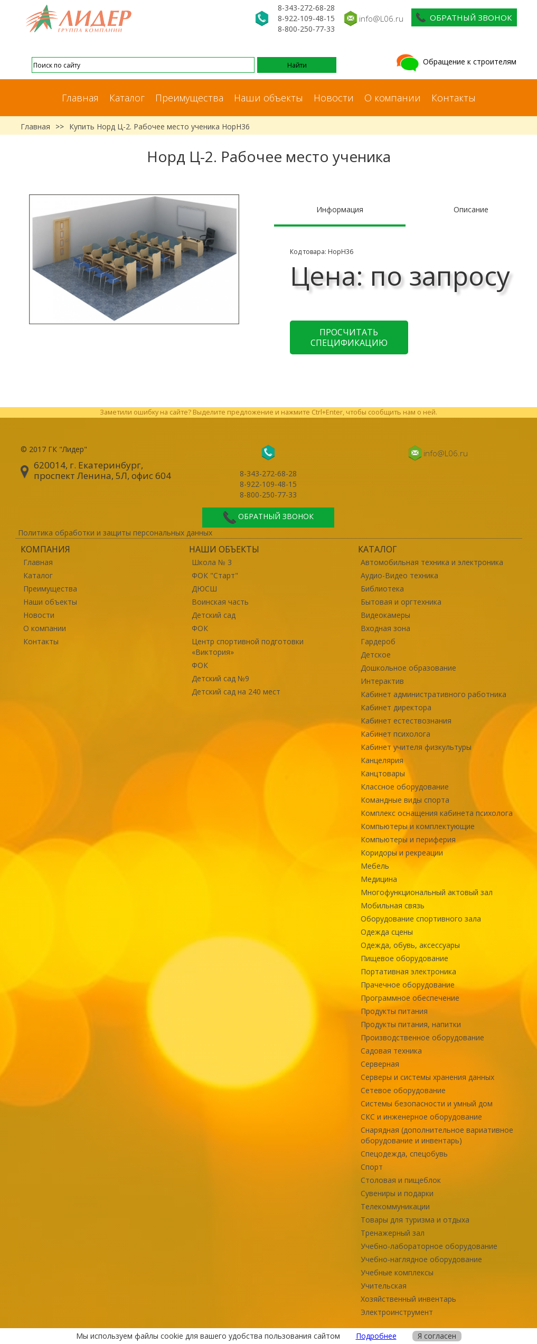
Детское (376, 655)
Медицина (379, 879)
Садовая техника (391, 1051)
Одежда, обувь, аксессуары (410, 945)
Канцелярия (382, 760)
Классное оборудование (405, 787)
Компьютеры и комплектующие (418, 826)
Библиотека (382, 589)
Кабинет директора (396, 707)
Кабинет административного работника (433, 694)
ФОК (200, 628)
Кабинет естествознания (406, 721)
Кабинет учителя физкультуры (416, 747)
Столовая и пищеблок (401, 1180)
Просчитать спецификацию (349, 337)
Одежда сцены (387, 932)
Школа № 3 (212, 562)
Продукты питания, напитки (411, 1024)
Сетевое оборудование (403, 1090)
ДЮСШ (204, 589)
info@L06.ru (381, 18)
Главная (80, 97)
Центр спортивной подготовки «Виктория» (248, 646)
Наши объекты (268, 97)
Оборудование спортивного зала (421, 919)
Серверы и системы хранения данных (427, 1077)
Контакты (453, 97)
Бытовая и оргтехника (401, 602)
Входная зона (385, 628)
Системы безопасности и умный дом (427, 1103)
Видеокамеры (385, 615)
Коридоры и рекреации (402, 853)
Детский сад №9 (220, 678)
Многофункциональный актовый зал (427, 892)
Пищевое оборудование (404, 958)
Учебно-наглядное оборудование (421, 1259)
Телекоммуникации (395, 1206)
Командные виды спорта (405, 800)
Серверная (380, 1064)
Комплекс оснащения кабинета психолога (437, 813)
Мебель (375, 866)
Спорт (372, 1167)
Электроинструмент (397, 1312)
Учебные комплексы (397, 1272)
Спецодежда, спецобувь (404, 1154)
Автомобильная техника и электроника (432, 562)
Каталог (127, 97)
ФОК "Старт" (215, 575)
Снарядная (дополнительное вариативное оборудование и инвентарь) (437, 1135)
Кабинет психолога (395, 734)
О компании (392, 97)
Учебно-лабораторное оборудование (429, 1246)
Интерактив (382, 681)
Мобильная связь (393, 905)
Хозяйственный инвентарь (408, 1299)
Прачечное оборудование (408, 985)
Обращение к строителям (455, 62)
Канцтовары (383, 773)
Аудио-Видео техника (399, 575)
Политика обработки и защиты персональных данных (115, 533)
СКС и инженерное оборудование (421, 1117)
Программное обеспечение (410, 998)
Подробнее (376, 1336)
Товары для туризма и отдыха (415, 1220)
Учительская (384, 1286)
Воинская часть (220, 602)
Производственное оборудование (422, 1037)
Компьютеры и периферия (408, 839)
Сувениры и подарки (397, 1193)
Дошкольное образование (408, 668)
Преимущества (189, 97)
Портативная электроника (408, 971)
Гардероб (378, 641)
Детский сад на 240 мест (236, 692)
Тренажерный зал (393, 1233)
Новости (334, 97)
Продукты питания (394, 1011)
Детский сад (213, 615)
